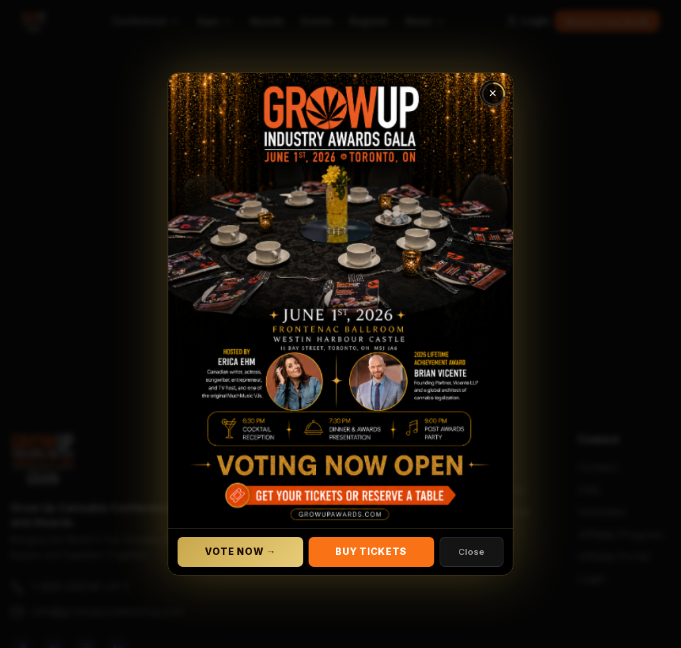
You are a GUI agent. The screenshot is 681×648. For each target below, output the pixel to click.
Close (471, 551)
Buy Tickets (371, 551)
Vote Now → (240, 551)
